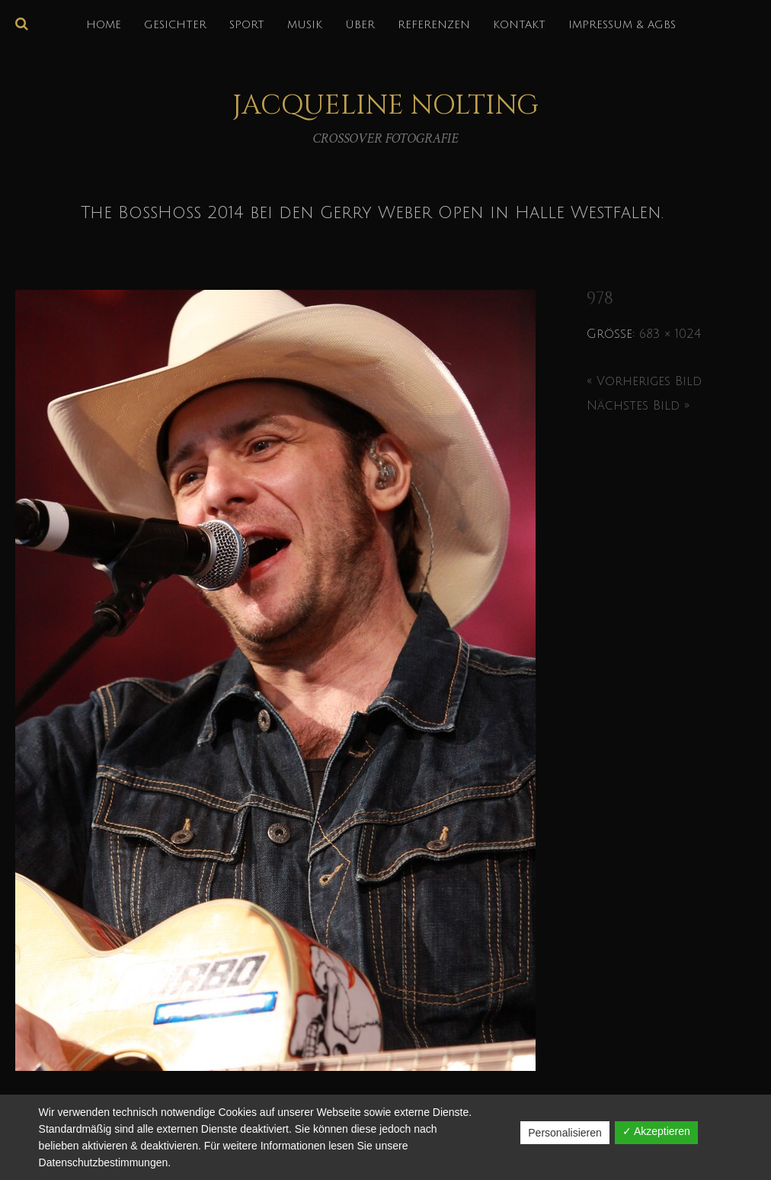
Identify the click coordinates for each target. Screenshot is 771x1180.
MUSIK (304, 25)
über (360, 25)
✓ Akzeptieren (656, 1131)
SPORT (246, 25)
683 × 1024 (670, 334)
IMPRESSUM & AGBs (622, 25)
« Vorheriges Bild (644, 381)
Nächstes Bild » (638, 406)
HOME (103, 25)
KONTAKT (519, 25)
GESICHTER (175, 25)
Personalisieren (565, 1133)
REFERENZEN (434, 25)
